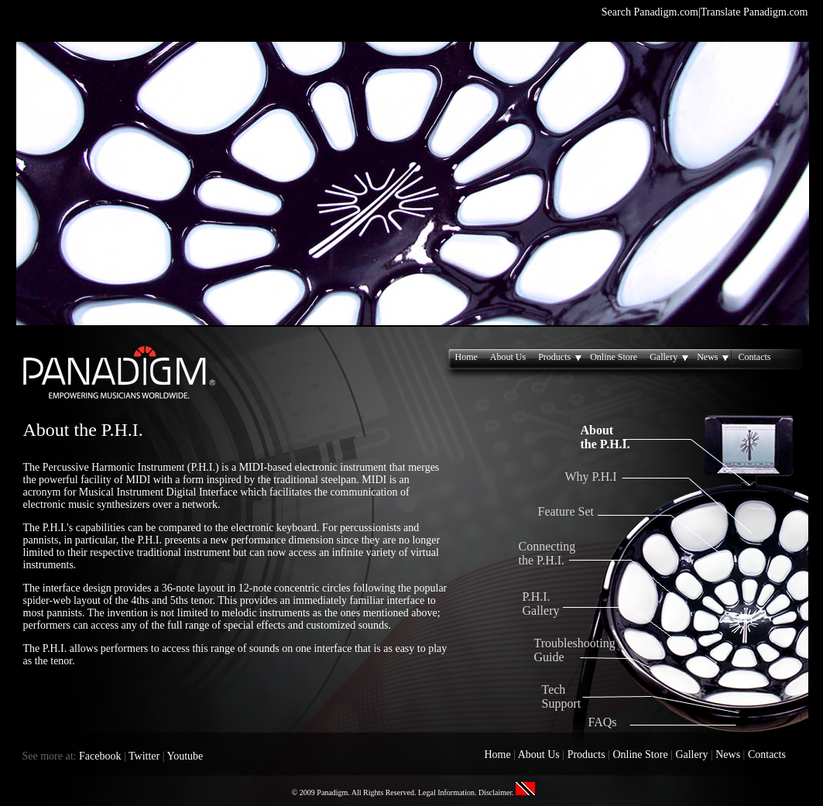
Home (466, 357)
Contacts (754, 357)
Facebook (100, 756)
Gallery (670, 357)
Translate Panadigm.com (754, 12)
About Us (508, 357)
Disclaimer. (496, 792)
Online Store (613, 357)
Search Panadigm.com (650, 12)
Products (561, 357)
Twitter (144, 756)
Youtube (185, 756)
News (714, 357)
